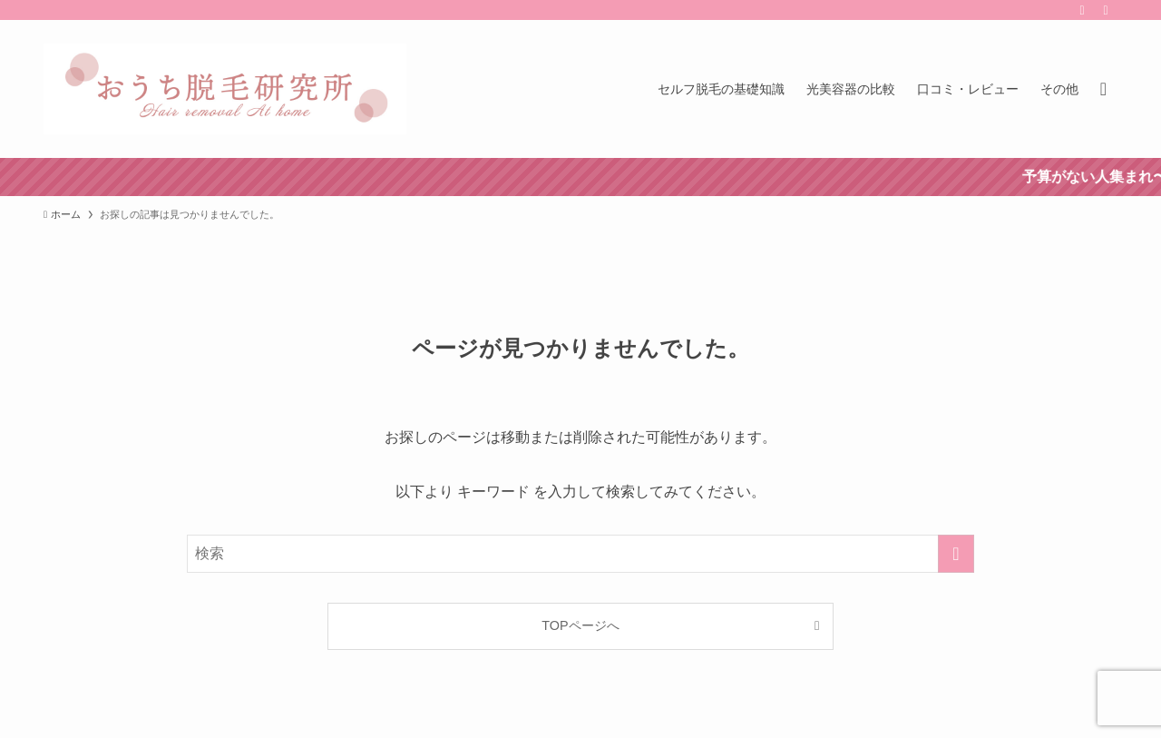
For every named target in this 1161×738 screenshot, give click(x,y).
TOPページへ (580, 625)
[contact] (1105, 10)
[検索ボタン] (1103, 89)
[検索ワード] (580, 554)
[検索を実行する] (956, 554)
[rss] (1082, 10)
